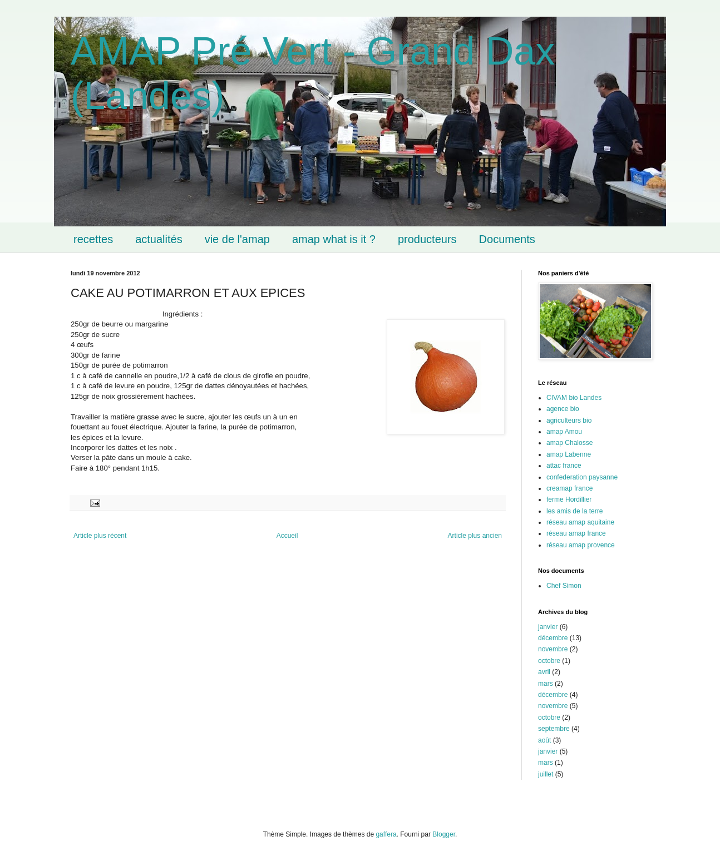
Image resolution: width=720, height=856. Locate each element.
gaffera (386, 834)
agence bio (562, 409)
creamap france (569, 488)
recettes (93, 239)
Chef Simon (563, 586)
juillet (545, 774)
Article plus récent (99, 536)
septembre (554, 729)
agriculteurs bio (568, 420)
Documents (507, 239)
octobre (549, 661)
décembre (553, 638)
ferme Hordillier (568, 499)
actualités (159, 239)
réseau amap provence (580, 545)
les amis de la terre (574, 511)
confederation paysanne (582, 477)
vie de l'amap (237, 239)
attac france (563, 465)
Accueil (287, 536)
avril (544, 672)
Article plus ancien (475, 536)
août (544, 740)
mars (545, 683)
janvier (548, 627)
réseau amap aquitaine (580, 522)
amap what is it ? (334, 239)
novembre (553, 649)
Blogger (443, 834)
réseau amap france (576, 533)
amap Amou (564, 432)
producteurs (427, 239)
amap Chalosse (569, 443)
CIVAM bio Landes (573, 398)
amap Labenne (568, 454)
